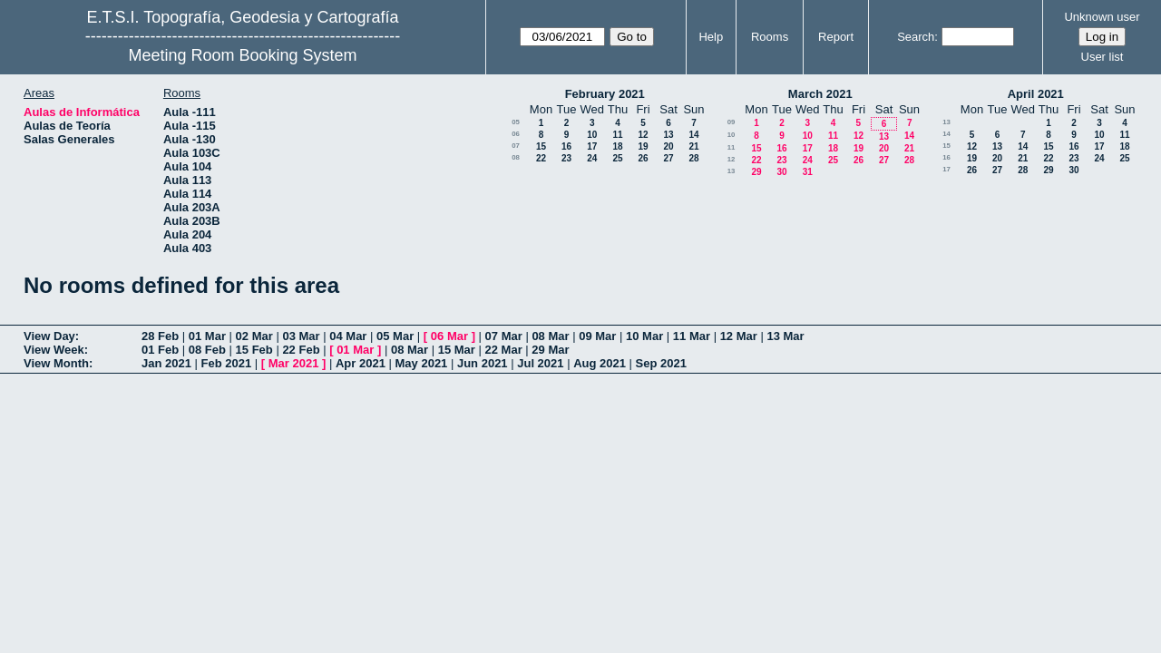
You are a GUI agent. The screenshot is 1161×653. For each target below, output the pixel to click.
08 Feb (207, 349)
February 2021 (605, 94)
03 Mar (300, 336)
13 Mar (785, 336)
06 (516, 134)
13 (668, 135)
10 (592, 135)
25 (617, 158)
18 (617, 146)
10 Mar (644, 336)
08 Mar (550, 336)
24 (592, 158)
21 (693, 146)
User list (1102, 56)
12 (643, 135)
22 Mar (503, 349)
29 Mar (550, 349)
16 (566, 146)
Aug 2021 (599, 363)
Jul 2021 (540, 363)
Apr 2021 (360, 363)
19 (643, 146)
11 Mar (691, 336)
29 (756, 172)
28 (693, 158)
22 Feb (300, 349)
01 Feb (160, 349)
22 (541, 158)
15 (541, 146)
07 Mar (503, 336)
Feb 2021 (226, 363)
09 (731, 122)
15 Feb (254, 349)
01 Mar (207, 336)
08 (516, 157)
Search (915, 37)
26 (643, 158)
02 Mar (254, 336)
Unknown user (1101, 17)
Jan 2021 (166, 363)
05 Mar (395, 336)
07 (516, 145)
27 (668, 158)
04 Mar (347, 336)
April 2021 (1036, 94)
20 (668, 146)
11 (617, 135)
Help (710, 37)
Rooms (769, 37)
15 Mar (456, 349)
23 (566, 158)
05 (516, 122)
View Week (54, 349)
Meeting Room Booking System (242, 55)
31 (808, 172)
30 (781, 172)
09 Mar (597, 336)
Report (836, 37)
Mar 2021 (293, 363)
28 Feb (160, 336)
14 (693, 135)
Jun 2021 (482, 363)
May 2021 (421, 363)
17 (592, 146)
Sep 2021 (661, 363)
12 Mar (738, 336)
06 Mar (449, 336)
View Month (56, 363)
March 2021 (820, 94)
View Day (49, 336)
